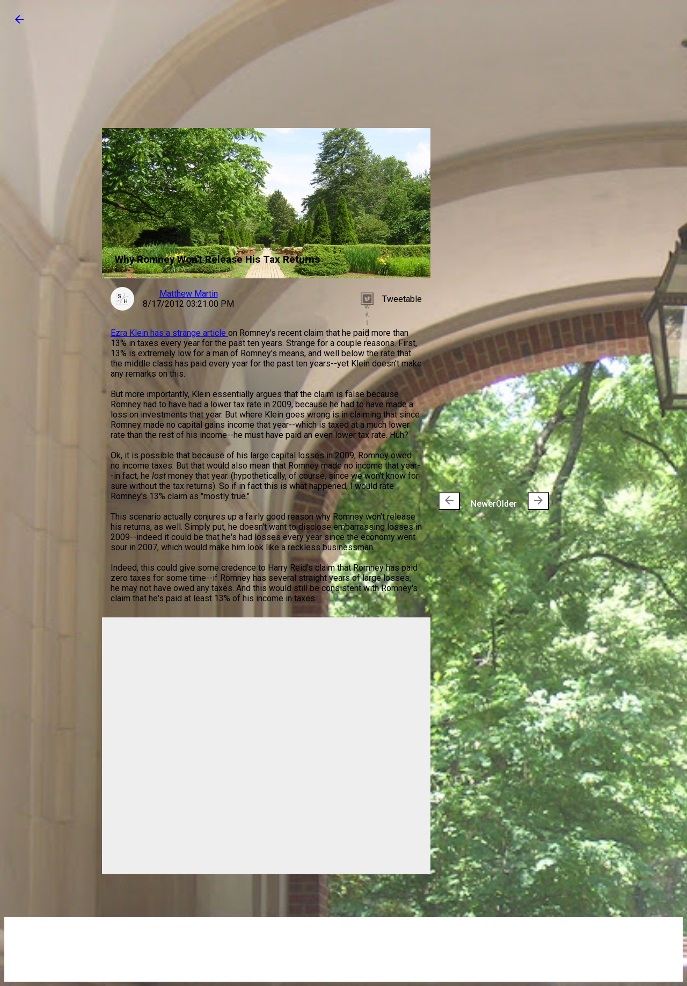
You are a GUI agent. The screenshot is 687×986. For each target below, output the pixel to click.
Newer (467, 501)
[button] (19, 23)
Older (522, 501)
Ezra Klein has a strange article (169, 333)
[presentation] (449, 501)
